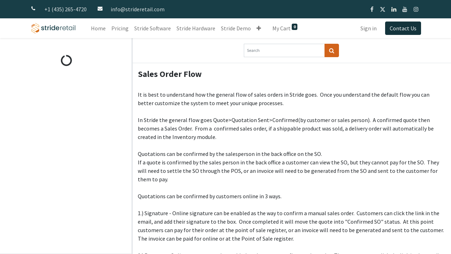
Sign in (368, 28)
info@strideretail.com (138, 9)
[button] (259, 28)
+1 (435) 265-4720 (65, 9)
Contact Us (403, 28)
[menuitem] (98, 28)
